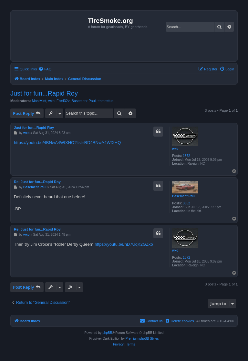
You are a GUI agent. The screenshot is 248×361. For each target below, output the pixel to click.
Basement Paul (84, 101)
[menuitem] (44, 69)
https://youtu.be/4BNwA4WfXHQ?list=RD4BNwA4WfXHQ (67, 142)
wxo (51, 101)
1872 (186, 156)
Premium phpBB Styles (142, 338)
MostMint (39, 101)
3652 (186, 203)
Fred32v (63, 101)
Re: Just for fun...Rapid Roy (37, 182)
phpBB (107, 333)
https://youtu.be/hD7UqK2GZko (124, 244)
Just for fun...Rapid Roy (44, 93)
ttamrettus (105, 101)
